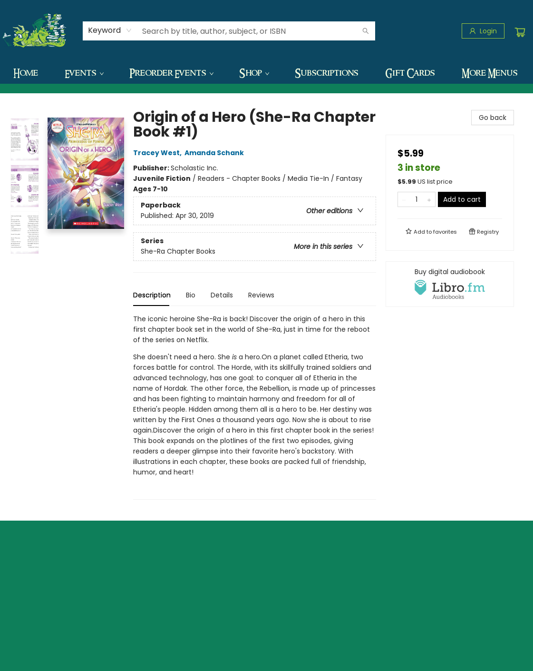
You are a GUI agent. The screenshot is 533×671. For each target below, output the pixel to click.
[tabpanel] (254, 407)
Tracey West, (158, 153)
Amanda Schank (215, 153)
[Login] (483, 31)
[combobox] (110, 30)
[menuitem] (25, 73)
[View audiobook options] (450, 284)
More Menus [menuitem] (490, 73)
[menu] (266, 73)
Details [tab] (222, 295)
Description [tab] (152, 295)
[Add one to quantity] (429, 199)
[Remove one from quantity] (404, 199)
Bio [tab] (190, 295)
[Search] (365, 30)
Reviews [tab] (261, 295)
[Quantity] (416, 199)
